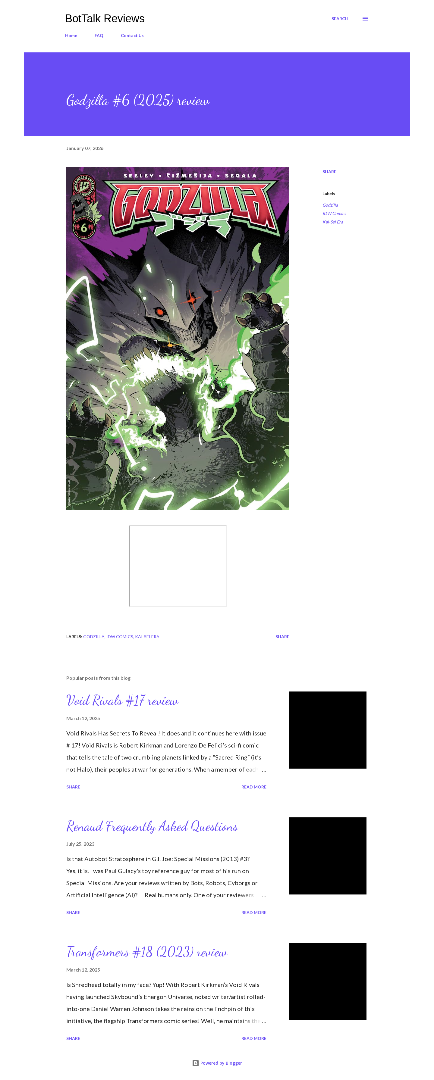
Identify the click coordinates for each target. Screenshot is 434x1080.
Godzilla (330, 205)
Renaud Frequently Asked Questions (152, 826)
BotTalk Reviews (105, 18)
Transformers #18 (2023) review (146, 952)
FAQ (99, 35)
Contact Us (132, 35)
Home (71, 35)
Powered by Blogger (217, 1063)
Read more (253, 786)
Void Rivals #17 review (122, 700)
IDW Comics (334, 213)
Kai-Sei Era (332, 221)
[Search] (340, 18)
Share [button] (329, 171)
